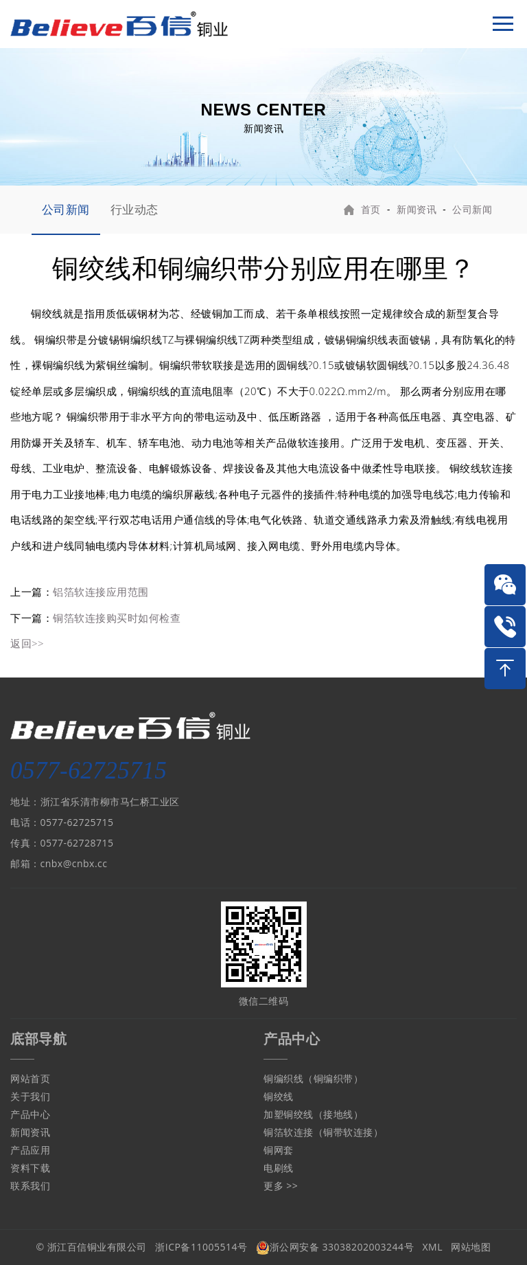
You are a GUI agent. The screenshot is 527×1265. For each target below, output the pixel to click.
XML (433, 1246)
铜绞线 (279, 1096)
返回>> (27, 643)
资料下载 (30, 1167)
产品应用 (30, 1149)
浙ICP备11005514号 (201, 1246)
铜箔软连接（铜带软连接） (323, 1132)
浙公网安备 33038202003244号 (335, 1246)
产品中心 (30, 1114)
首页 (371, 209)
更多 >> (281, 1185)
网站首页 (30, 1078)
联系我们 (30, 1185)
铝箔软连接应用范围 (101, 591)
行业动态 (134, 209)
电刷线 (279, 1167)
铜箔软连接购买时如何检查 (116, 618)
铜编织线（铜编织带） (313, 1078)
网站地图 (471, 1246)
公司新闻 (66, 209)
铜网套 (279, 1149)
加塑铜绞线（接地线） (313, 1114)
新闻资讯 (416, 209)
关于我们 (30, 1096)
